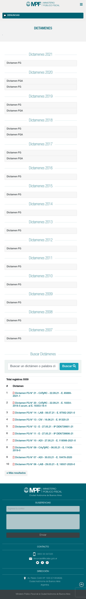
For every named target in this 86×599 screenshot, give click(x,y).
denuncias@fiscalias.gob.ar (45, 559)
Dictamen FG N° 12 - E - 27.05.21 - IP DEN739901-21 (43, 427)
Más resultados (16, 473)
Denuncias (11, 15)
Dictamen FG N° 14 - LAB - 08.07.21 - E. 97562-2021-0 (44, 413)
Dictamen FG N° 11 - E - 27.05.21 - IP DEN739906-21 (43, 434)
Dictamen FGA (15, 81)
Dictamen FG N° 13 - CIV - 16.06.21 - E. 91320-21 (41, 420)
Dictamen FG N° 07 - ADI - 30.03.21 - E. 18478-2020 (42, 458)
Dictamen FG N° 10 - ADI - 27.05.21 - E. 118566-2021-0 (44, 441)
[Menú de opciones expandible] (81, 4)
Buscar (69, 366)
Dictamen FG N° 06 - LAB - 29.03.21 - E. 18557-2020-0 (44, 464)
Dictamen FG (14, 63)
